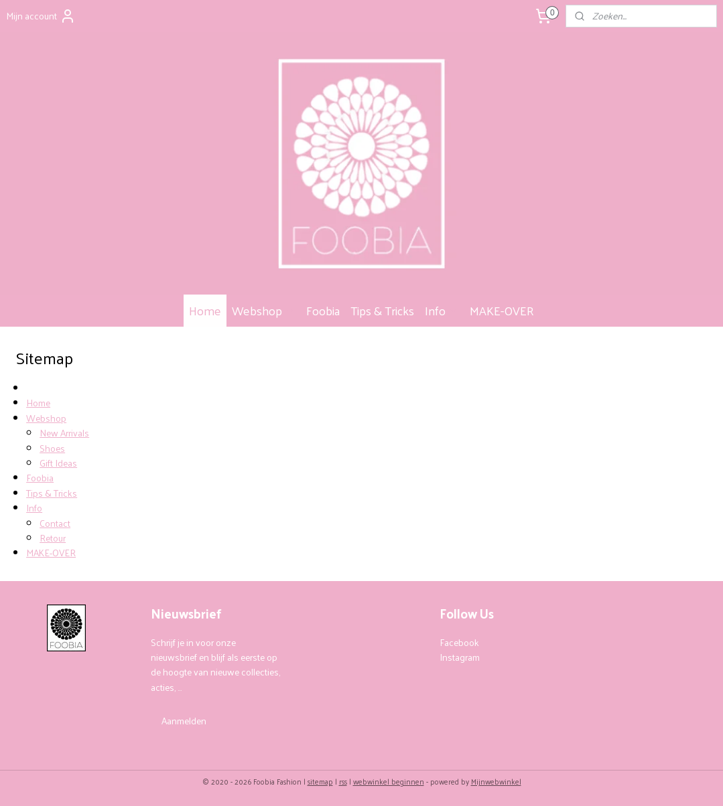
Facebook (459, 642)
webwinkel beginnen (388, 781)
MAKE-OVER (502, 310)
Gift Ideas (58, 463)
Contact (55, 523)
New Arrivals (64, 433)
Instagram (460, 657)
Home (205, 310)
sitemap (320, 781)
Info (442, 310)
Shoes (52, 448)
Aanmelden (183, 720)
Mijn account (41, 15)
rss (343, 781)
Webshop (263, 310)
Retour (53, 538)
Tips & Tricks (382, 310)
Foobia (323, 310)
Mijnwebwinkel (496, 781)
